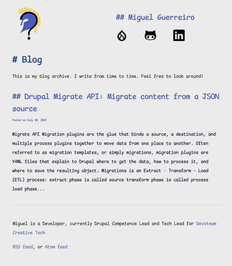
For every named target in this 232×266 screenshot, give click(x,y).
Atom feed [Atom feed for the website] (56, 247)
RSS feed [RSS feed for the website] (23, 247)
